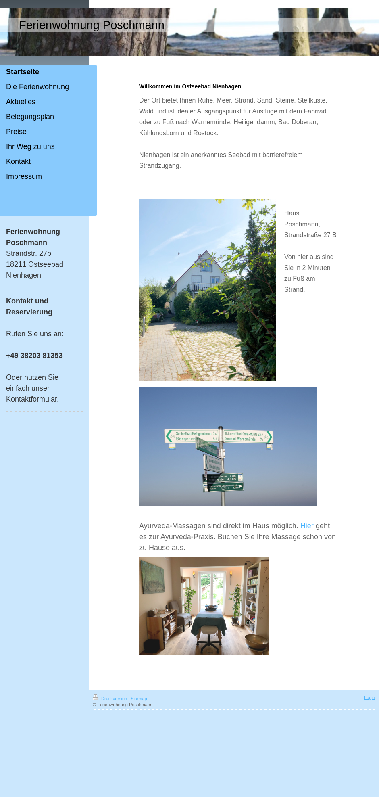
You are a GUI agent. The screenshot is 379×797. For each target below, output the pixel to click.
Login (369, 697)
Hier (307, 526)
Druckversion (110, 698)
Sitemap (139, 698)
